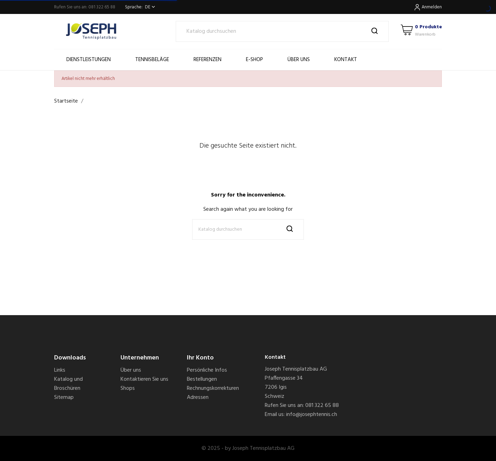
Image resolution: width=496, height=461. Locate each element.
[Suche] (282, 31)
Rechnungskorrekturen (213, 388)
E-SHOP (254, 59)
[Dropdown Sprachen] (150, 7)
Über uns (298, 59)
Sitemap (64, 397)
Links (59, 370)
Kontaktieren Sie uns (144, 379)
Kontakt (345, 59)
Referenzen (207, 59)
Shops (128, 388)
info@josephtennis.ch (311, 414)
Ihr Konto (200, 358)
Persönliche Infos (207, 370)
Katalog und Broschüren (68, 384)
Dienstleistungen (88, 59)
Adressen (198, 397)
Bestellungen (202, 379)
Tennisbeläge (152, 59)
